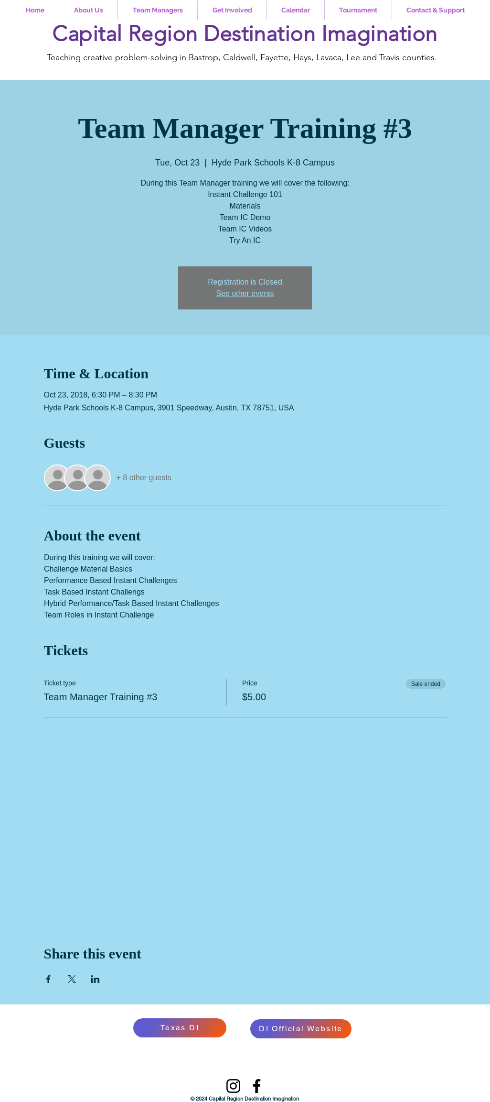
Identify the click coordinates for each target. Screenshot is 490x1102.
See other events (245, 293)
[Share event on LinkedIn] (95, 979)
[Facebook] (256, 1086)
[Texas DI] (179, 1027)
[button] (88, 10)
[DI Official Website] (301, 1028)
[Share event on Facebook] (48, 979)
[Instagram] (233, 1086)
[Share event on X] (71, 979)
